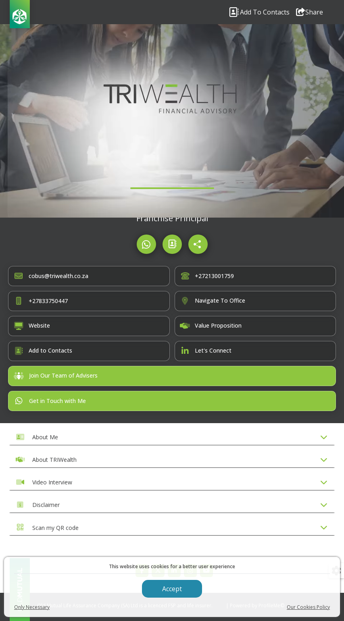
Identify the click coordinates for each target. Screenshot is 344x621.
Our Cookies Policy (308, 607)
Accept (172, 588)
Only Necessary (32, 607)
